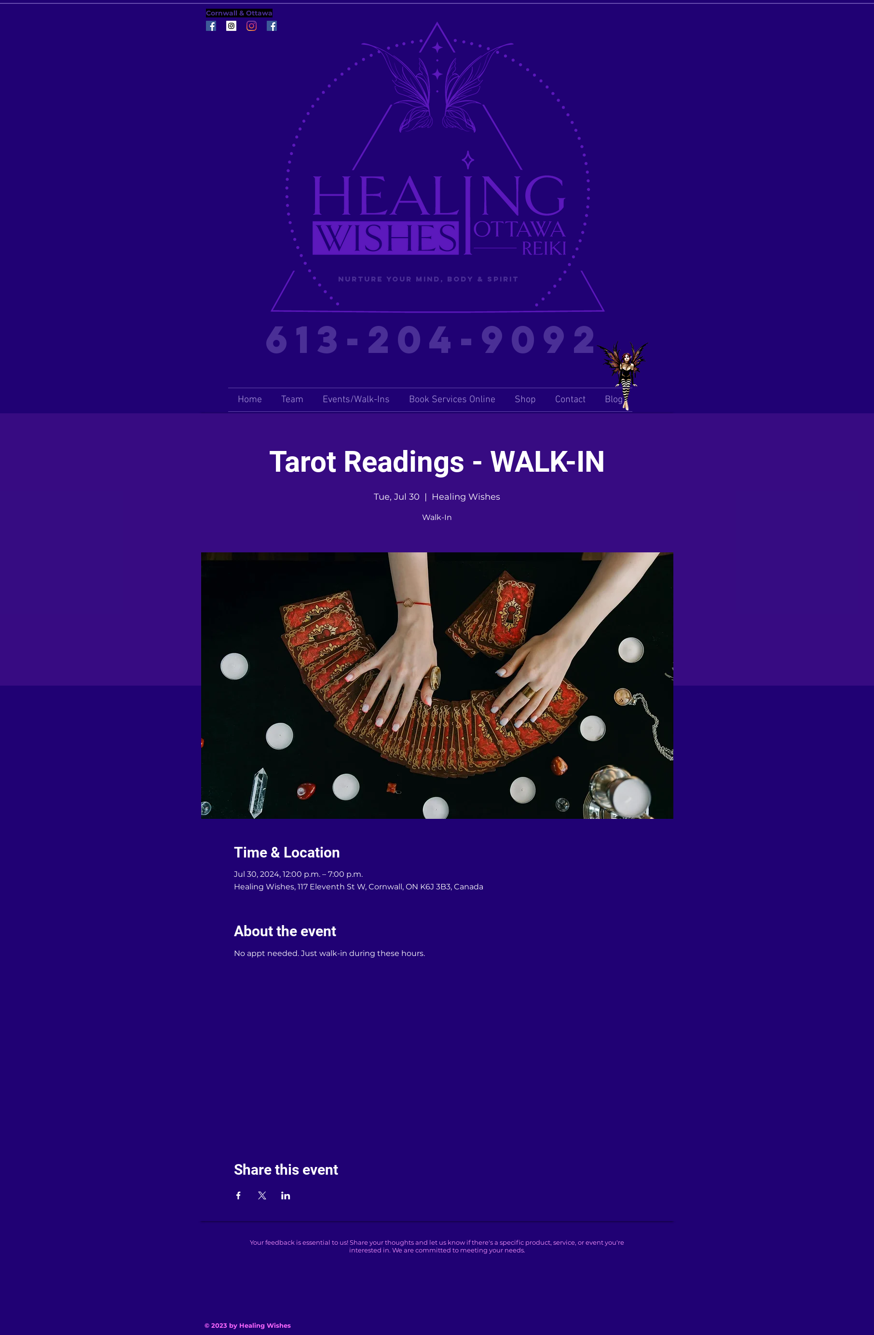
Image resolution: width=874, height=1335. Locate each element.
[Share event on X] (262, 1195)
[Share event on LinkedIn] (285, 1195)
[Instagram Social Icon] (231, 26)
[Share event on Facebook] (238, 1195)
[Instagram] (251, 26)
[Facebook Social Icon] (211, 26)
